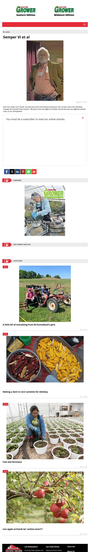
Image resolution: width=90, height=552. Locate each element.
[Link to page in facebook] (6, 171)
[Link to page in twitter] (12, 171)
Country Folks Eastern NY (34, 550)
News (7, 32)
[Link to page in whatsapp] (28, 171)
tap (84, 24)
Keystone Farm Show (54, 550)
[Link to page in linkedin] (17, 171)
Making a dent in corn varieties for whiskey (25, 391)
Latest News (17, 261)
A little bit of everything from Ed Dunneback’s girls (29, 324)
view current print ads (22, 245)
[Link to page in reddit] (34, 171)
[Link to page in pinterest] (23, 171)
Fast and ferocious (12, 461)
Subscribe (71, 546)
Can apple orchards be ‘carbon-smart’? (23, 529)
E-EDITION (17, 180)
